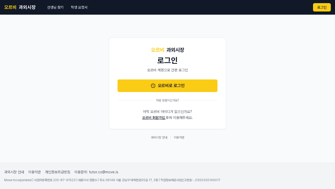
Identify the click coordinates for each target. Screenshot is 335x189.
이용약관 (179, 137)
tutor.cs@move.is (103, 172)
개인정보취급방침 (57, 172)
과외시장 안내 (159, 137)
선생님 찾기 (55, 7)
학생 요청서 (79, 7)
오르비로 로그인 (167, 85)
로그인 (322, 7)
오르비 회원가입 (154, 118)
